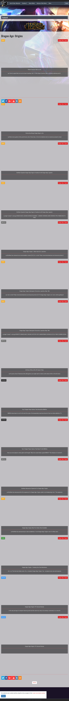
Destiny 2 (24, 3)
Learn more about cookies (39, 693)
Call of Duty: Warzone (15, 3)
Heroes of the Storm (42, 3)
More (50, 3)
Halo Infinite (32, 3)
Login (66, 3)
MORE (34, 682)
